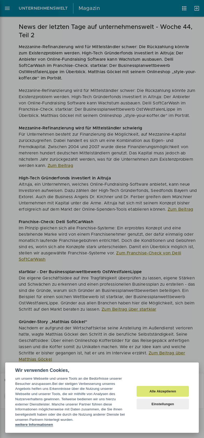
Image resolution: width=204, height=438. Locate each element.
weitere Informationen (34, 425)
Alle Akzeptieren (162, 391)
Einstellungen (162, 404)
